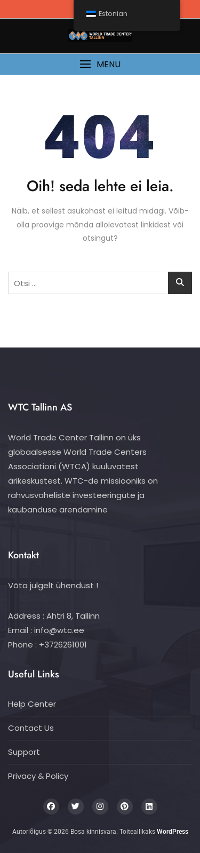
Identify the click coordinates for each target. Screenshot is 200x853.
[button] (100, 64)
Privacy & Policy (38, 775)
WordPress (172, 831)
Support (24, 751)
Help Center (32, 703)
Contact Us (31, 727)
